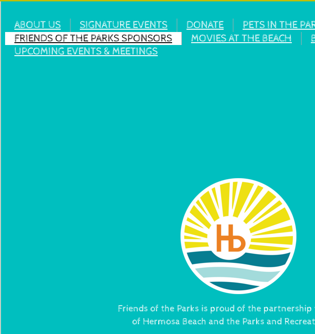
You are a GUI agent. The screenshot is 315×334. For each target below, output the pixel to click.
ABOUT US (37, 25)
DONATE (205, 25)
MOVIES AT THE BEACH (241, 38)
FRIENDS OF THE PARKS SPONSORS (93, 38)
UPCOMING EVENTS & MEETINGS (86, 51)
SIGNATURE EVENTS (123, 25)
